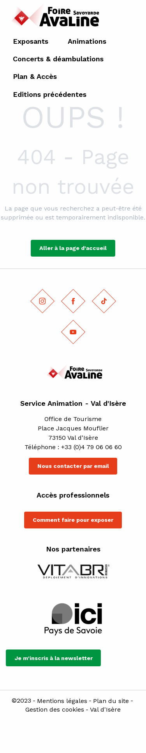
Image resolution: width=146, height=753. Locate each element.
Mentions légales (62, 701)
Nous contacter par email (73, 466)
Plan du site (111, 701)
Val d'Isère (105, 710)
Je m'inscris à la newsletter (53, 658)
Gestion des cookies (54, 710)
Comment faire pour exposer (73, 520)
